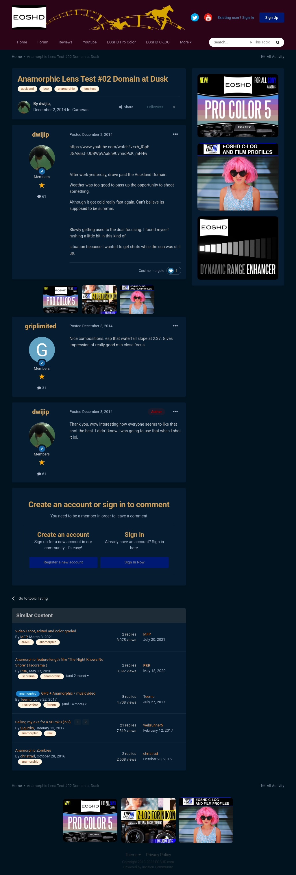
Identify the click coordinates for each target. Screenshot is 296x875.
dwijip (44, 103)
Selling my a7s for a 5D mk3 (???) (43, 722)
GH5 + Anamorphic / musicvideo (68, 693)
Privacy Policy (158, 854)
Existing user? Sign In (236, 18)
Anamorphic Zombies (33, 750)
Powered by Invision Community (148, 867)
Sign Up (271, 17)
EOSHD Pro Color (121, 42)
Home (22, 42)
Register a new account (63, 562)
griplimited (40, 326)
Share (126, 107)
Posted (91, 134)
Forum (43, 42)
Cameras (80, 109)
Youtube (90, 42)
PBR (23, 671)
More (186, 42)
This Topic (262, 42)
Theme (133, 854)
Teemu (26, 699)
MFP (23, 637)
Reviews (66, 42)
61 (41, 196)
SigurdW (27, 727)
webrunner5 (153, 725)
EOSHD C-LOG (158, 42)
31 (41, 388)
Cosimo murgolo (151, 271)
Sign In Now (135, 562)
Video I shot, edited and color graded (45, 631)
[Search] (229, 42)
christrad (27, 756)
